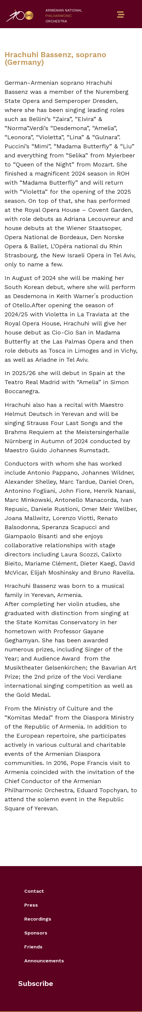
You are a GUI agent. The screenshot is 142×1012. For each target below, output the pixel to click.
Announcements (44, 961)
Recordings (37, 919)
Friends (33, 947)
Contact (34, 891)
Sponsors (35, 933)
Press (31, 905)
